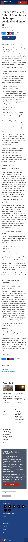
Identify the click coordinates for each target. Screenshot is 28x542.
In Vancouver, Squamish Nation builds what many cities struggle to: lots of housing (7, 434)
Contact (5, 526)
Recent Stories (8, 383)
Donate (23, 2)
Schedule (5, 520)
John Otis (10, 28)
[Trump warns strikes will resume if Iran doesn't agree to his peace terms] (8, 388)
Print (18, 33)
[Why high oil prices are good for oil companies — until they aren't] (20, 388)
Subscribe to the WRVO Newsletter (12, 490)
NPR (8, 354)
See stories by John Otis (8, 371)
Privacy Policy (6, 532)
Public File (5, 529)
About (4, 516)
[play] (2, 540)
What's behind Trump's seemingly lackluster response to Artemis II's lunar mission (19, 414)
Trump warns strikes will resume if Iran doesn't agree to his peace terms (8, 397)
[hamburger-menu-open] (2, 2)
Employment (6, 523)
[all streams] (26, 540)
